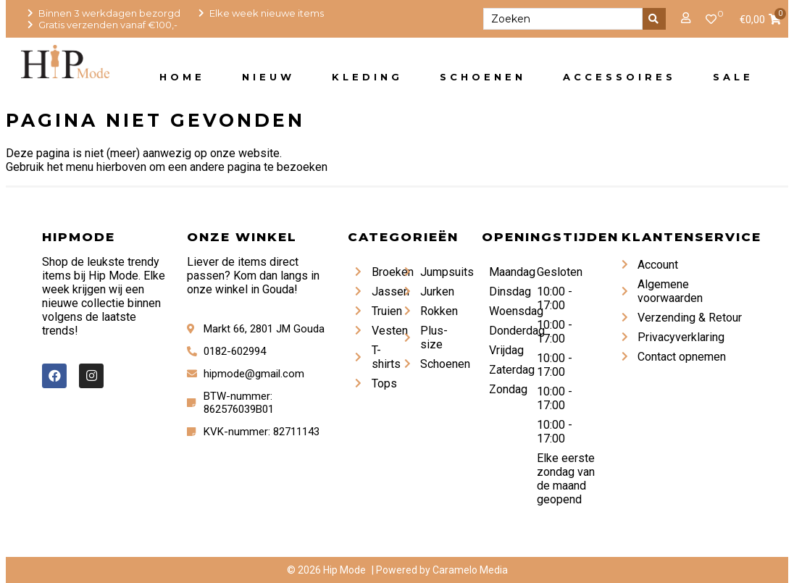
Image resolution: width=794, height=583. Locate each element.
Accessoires (619, 77)
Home (182, 77)
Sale (733, 77)
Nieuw (268, 77)
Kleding (367, 77)
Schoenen (483, 77)
